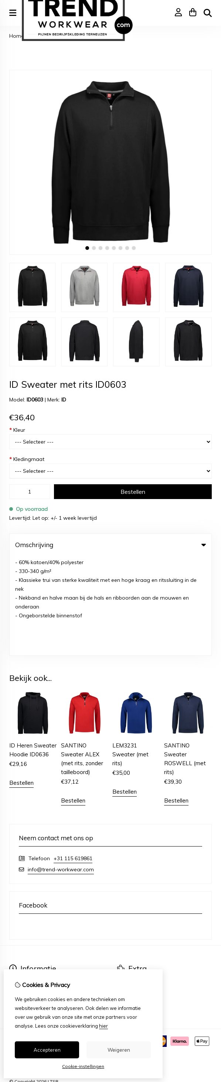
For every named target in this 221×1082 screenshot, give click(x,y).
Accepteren (47, 1050)
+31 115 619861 (73, 759)
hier (103, 1026)
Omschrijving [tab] (110, 545)
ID (63, 399)
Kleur (17, 430)
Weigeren (119, 1050)
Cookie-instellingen (83, 1066)
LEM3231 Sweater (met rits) (130, 654)
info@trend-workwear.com (61, 770)
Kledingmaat (26, 459)
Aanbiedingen (134, 885)
